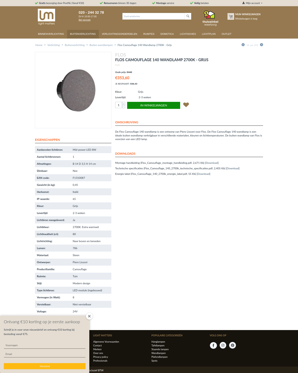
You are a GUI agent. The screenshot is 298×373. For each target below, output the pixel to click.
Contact (97, 345)
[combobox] (153, 16)
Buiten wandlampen (101, 45)
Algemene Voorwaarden (106, 341)
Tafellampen (157, 345)
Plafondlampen (159, 356)
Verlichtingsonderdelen (119, 33)
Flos (117, 65)
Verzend (45, 366)
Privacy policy (100, 356)
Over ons (98, 353)
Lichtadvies (188, 33)
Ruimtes (149, 33)
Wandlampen (158, 353)
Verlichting (53, 45)
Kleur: (118, 91)
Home (38, 45)
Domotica (167, 33)
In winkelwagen (153, 105)
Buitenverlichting (83, 33)
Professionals (100, 360)
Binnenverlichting (51, 33)
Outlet (226, 33)
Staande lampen (160, 349)
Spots (154, 360)
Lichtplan (209, 33)
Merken (97, 349)
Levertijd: (120, 97)
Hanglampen (158, 341)
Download (212, 162)
